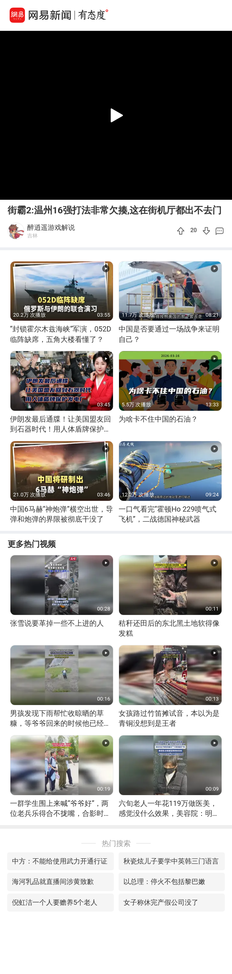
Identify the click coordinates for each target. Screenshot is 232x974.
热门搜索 (116, 843)
